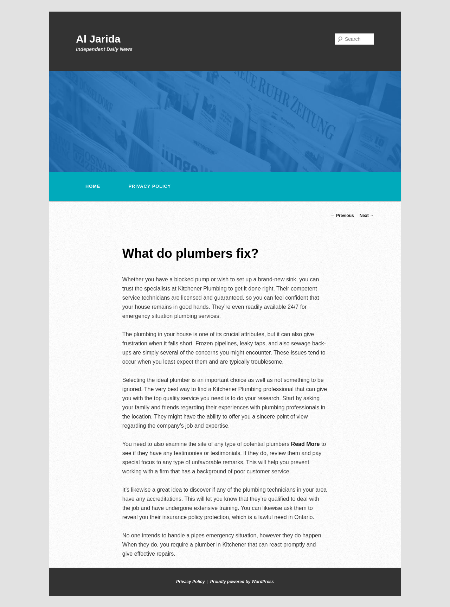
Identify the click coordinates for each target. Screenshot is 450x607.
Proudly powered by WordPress (242, 581)
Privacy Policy (149, 186)
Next (367, 215)
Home (92, 186)
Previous (342, 215)
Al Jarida (98, 39)
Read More (305, 444)
